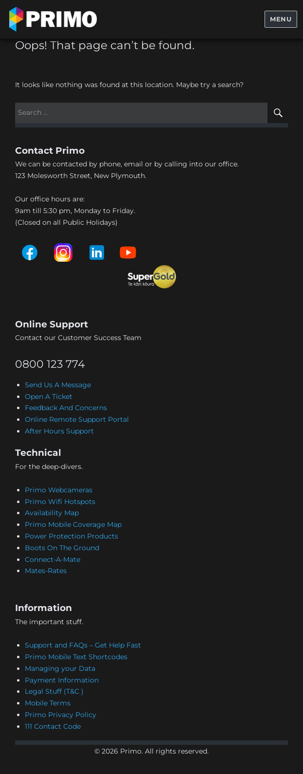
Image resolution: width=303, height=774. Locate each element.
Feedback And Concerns (66, 407)
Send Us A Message (58, 384)
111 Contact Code (53, 726)
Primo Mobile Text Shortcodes (76, 656)
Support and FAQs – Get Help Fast (83, 645)
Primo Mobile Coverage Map (73, 524)
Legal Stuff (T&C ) (54, 691)
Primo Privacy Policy (60, 714)
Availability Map (52, 512)
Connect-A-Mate (52, 559)
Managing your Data (60, 668)
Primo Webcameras (58, 490)
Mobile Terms (48, 703)
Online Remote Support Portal (77, 419)
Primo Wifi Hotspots (60, 501)
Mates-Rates (46, 570)
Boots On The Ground (62, 547)
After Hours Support (59, 431)
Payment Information (62, 680)
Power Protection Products (71, 536)
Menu (280, 19)
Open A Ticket (48, 396)
